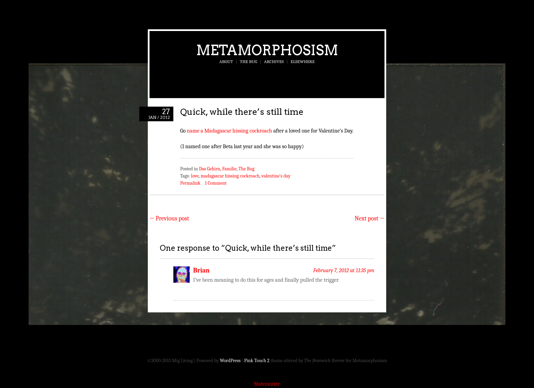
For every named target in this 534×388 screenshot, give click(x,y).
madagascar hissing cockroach (230, 176)
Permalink (190, 183)
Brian (201, 270)
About (226, 61)
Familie (229, 169)
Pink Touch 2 (256, 360)
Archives (274, 61)
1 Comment (215, 183)
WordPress (230, 360)
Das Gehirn (209, 169)
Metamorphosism (267, 50)
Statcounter (267, 384)
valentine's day (276, 176)
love (195, 176)
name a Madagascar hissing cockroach (229, 131)
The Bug (248, 61)
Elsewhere (302, 61)
